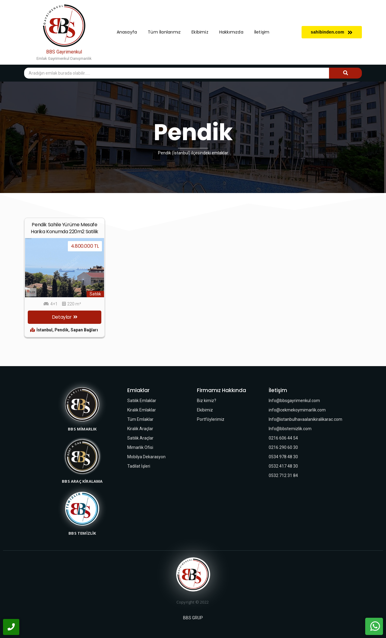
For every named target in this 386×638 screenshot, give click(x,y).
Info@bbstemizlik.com (290, 428)
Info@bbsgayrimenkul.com (294, 400)
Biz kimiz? (206, 400)
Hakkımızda (231, 32)
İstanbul (45, 329)
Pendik (62, 329)
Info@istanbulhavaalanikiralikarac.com (305, 419)
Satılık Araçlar (140, 438)
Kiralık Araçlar (140, 428)
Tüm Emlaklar (140, 419)
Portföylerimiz (210, 419)
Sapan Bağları (84, 329)
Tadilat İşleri (138, 466)
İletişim (262, 32)
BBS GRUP (193, 617)
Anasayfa (127, 32)
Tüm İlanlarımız (164, 32)
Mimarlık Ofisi (140, 447)
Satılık (95, 294)
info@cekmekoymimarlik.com (297, 410)
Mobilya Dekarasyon (146, 456)
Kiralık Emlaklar (141, 410)
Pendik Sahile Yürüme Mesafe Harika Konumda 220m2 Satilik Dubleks (64, 231)
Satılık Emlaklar (141, 400)
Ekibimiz (199, 32)
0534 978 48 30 (283, 456)
